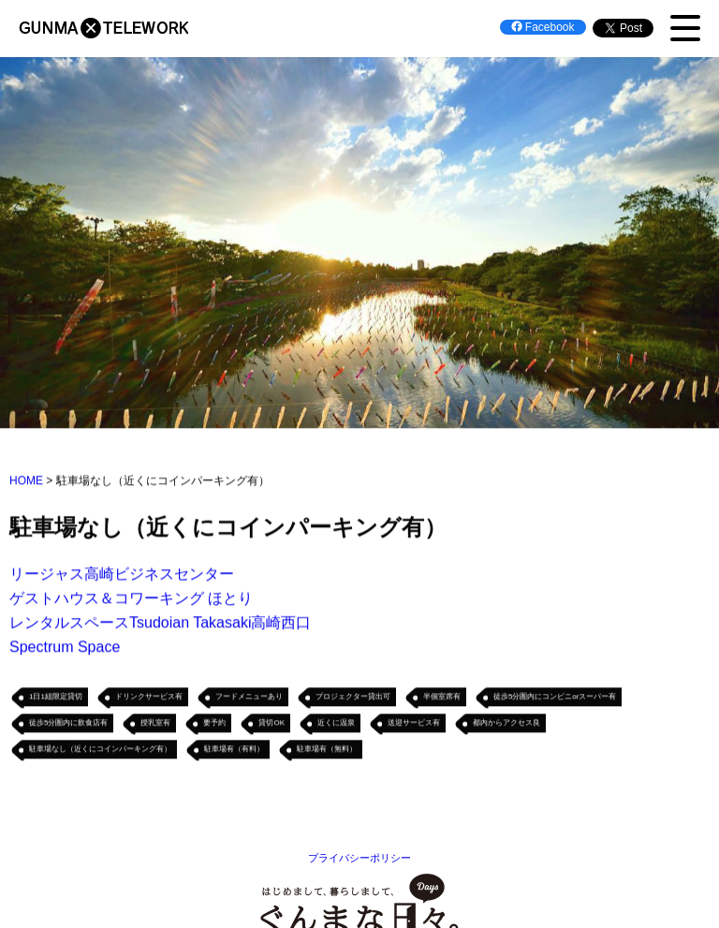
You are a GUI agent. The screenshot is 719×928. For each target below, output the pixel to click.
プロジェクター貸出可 (352, 698)
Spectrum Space (64, 648)
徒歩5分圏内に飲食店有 (68, 724)
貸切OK (271, 724)
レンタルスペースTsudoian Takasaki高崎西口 (160, 624)
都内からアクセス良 (506, 724)
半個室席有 (442, 698)
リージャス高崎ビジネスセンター (121, 575)
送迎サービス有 (414, 724)
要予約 (214, 724)
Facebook (543, 27)
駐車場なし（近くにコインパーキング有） (100, 750)
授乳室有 (155, 724)
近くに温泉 (336, 724)
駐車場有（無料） (327, 750)
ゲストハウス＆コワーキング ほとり (131, 600)
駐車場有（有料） (234, 750)
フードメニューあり (249, 698)
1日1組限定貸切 (55, 698)
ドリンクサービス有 (149, 698)
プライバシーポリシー (359, 857)
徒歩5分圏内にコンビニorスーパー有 (555, 698)
